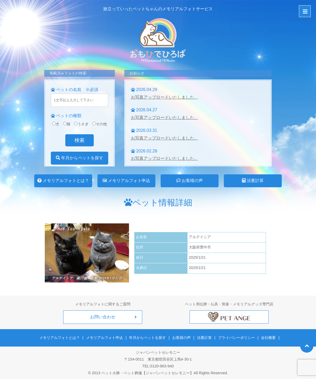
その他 (99, 124)
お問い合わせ (102, 317)
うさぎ (81, 124)
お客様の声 (189, 180)
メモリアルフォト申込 (126, 180)
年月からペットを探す (79, 158)
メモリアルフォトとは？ (63, 180)
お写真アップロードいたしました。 (164, 97)
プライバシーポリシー (236, 337)
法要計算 (253, 180)
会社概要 (268, 337)
